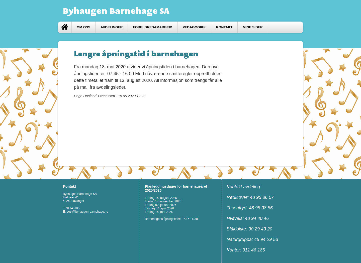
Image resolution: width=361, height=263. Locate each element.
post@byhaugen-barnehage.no (87, 211)
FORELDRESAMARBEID (152, 27)
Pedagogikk (194, 27)
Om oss (83, 27)
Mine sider (252, 27)
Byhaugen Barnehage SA (116, 11)
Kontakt (224, 27)
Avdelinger (112, 27)
